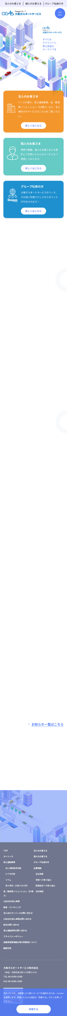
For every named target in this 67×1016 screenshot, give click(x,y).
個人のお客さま (33, 3)
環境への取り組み (43, 879)
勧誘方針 (7, 948)
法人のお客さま (13, 3)
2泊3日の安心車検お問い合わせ (17, 918)
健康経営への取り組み (45, 885)
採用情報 (39, 891)
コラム (8, 879)
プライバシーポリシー (13, 936)
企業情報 (37, 868)
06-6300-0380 (15, 976)
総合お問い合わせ (11, 924)
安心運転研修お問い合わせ (15, 930)
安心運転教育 (9, 862)
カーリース (8, 856)
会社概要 (39, 873)
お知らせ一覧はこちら (47, 724)
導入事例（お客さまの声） (17, 885)
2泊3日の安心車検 (11, 901)
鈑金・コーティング (12, 907)
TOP (5, 850)
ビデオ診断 (10, 873)
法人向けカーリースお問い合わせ (18, 912)
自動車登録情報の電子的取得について (20, 942)
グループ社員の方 (54, 3)
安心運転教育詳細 (13, 868)
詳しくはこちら (33, 129)
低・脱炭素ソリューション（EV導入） (18, 893)
